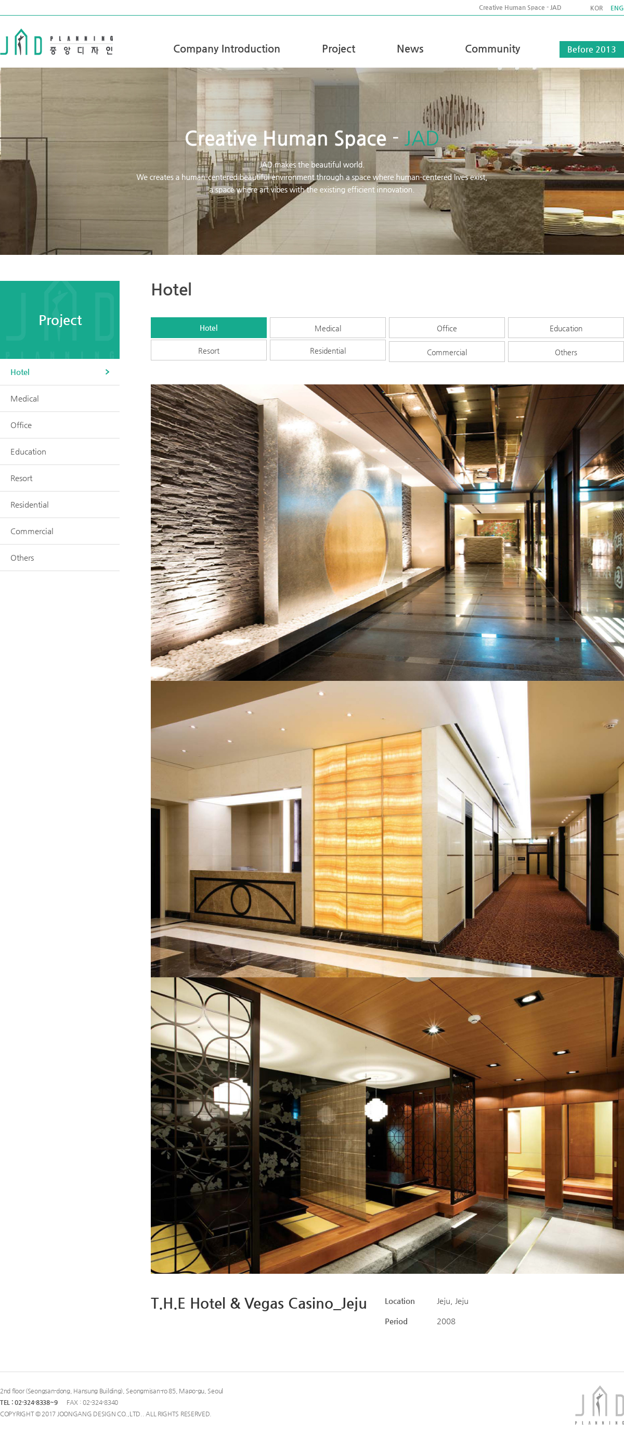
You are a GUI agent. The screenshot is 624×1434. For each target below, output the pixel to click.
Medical (328, 328)
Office (447, 328)
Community (492, 49)
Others (566, 352)
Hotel (208, 328)
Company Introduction (226, 49)
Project (338, 49)
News (410, 49)
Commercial (447, 352)
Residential (328, 350)
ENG (617, 7)
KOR (596, 7)
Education (566, 328)
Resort (208, 350)
